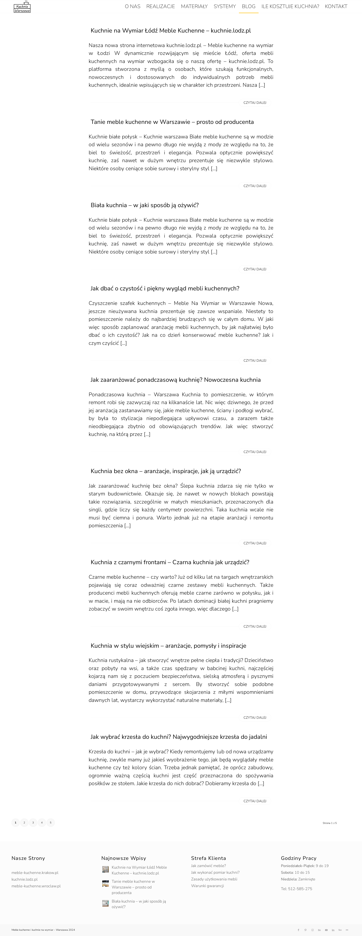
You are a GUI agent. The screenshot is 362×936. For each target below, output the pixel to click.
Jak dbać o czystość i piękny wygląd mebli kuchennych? (165, 288)
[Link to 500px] (340, 930)
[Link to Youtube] (326, 930)
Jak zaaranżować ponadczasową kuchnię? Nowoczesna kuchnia (176, 380)
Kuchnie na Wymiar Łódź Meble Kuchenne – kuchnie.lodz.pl (171, 31)
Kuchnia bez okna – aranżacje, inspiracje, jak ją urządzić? (166, 471)
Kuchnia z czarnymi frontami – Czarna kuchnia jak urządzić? (170, 562)
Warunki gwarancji (207, 885)
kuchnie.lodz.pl (25, 879)
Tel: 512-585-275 (296, 888)
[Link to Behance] (319, 930)
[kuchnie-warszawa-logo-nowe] (22, 6)
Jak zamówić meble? (208, 865)
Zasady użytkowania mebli (214, 879)
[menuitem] (132, 6)
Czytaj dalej (255, 102)
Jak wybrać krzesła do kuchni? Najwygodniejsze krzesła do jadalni (179, 737)
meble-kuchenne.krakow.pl (35, 872)
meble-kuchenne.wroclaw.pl (36, 886)
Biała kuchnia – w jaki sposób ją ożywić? (145, 205)
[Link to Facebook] (298, 930)
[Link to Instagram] (312, 930)
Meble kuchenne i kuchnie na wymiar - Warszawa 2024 (43, 930)
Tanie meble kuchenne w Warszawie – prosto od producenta (172, 122)
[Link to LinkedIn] (333, 930)
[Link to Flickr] (347, 930)
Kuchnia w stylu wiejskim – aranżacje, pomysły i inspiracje (168, 646)
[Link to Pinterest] (305, 930)
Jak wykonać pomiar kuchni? (215, 872)
